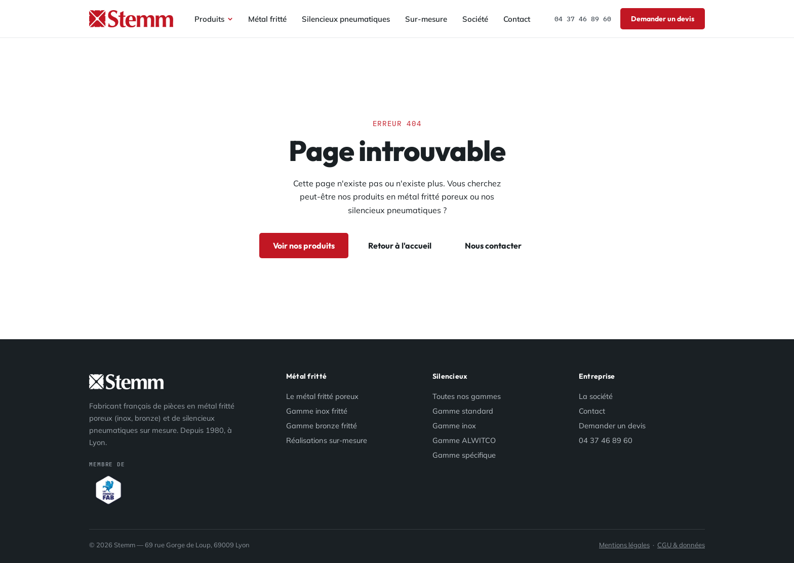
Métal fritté (267, 19)
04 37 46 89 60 (582, 19)
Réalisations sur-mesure (326, 440)
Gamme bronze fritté (321, 425)
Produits (213, 19)
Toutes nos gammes (466, 396)
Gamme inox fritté (316, 411)
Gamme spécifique (464, 455)
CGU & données (681, 545)
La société (596, 396)
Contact (516, 19)
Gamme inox (454, 425)
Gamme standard (462, 411)
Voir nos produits (304, 245)
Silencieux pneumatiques (346, 19)
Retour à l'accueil (399, 245)
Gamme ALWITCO (464, 440)
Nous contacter (493, 245)
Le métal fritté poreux (322, 396)
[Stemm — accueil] (131, 18)
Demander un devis (662, 18)
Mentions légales (624, 545)
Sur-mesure (426, 19)
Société (475, 19)
